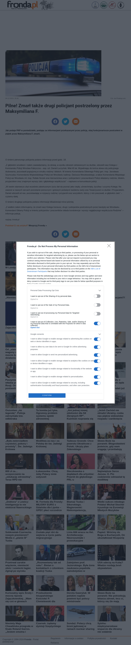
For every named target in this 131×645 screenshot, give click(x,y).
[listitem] (65, 290)
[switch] (97, 296)
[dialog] (65, 323)
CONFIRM (47, 395)
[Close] (109, 246)
